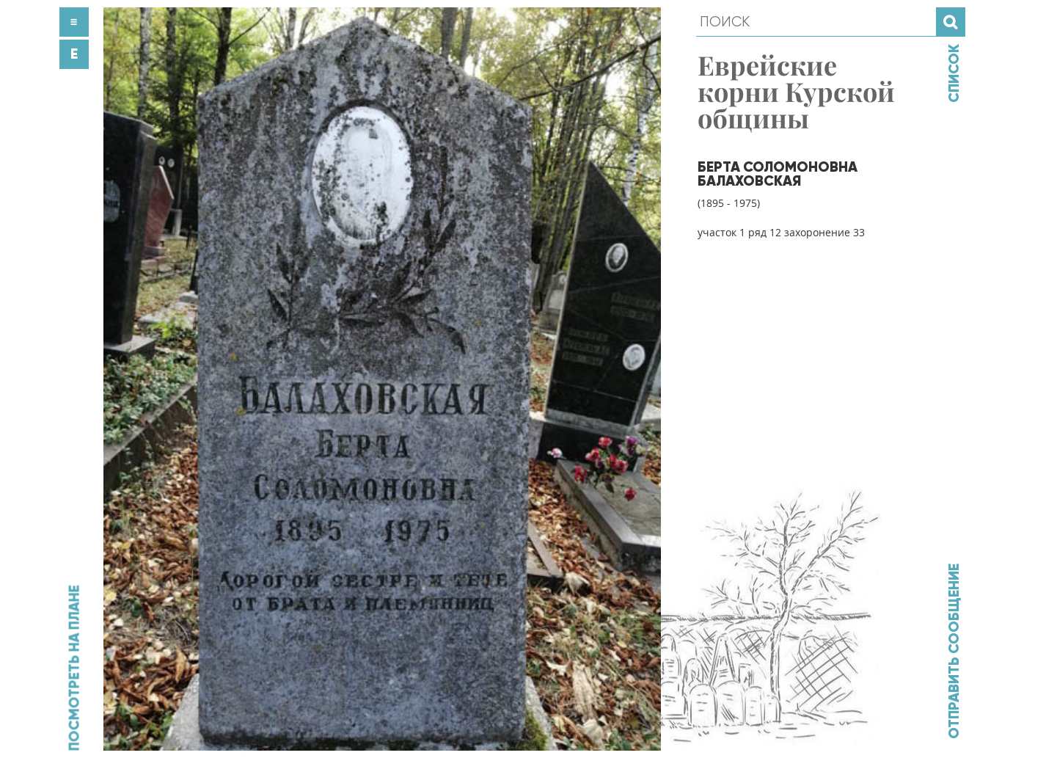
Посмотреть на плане (73, 668)
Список (953, 73)
